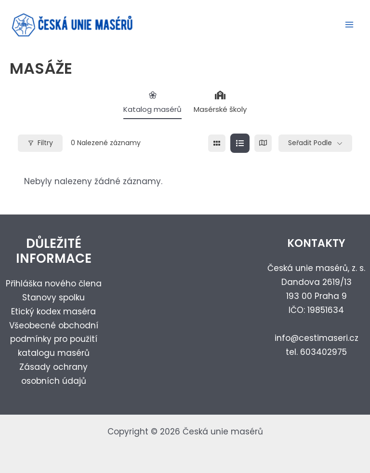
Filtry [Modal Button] (40, 146)
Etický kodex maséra (53, 311)
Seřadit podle (310, 146)
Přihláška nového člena (54, 283)
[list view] (240, 147)
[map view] (263, 147)
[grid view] (216, 147)
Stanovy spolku (53, 297)
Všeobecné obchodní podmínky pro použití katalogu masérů (53, 339)
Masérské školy (220, 106)
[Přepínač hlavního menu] (350, 27)
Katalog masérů (152, 106)
